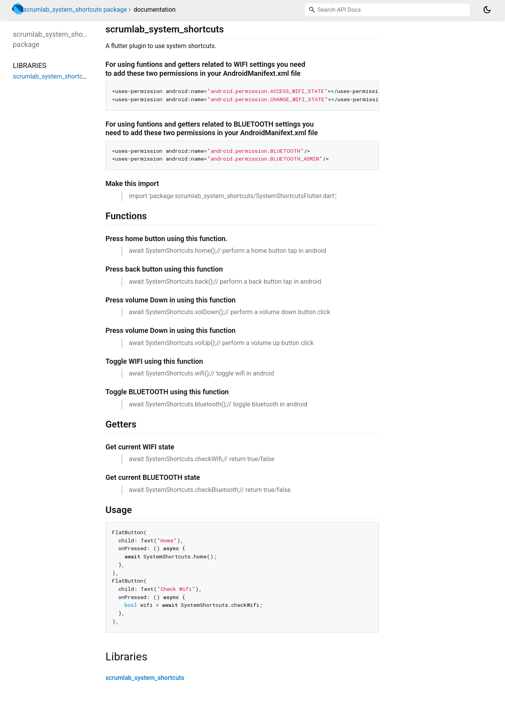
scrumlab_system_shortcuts (144, 677)
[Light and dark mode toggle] (487, 10)
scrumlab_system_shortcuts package (75, 9)
